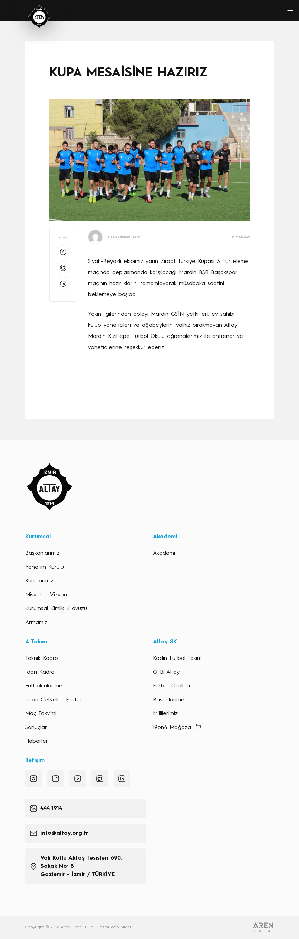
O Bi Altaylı (167, 672)
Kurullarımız (39, 581)
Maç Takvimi (40, 714)
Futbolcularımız (44, 686)
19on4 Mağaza (172, 727)
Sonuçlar (36, 727)
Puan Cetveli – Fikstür (53, 700)
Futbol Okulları (171, 686)
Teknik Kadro (41, 658)
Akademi (164, 553)
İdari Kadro (40, 672)
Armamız (36, 622)
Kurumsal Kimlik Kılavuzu (56, 608)
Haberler (36, 741)
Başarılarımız (169, 700)
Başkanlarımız (42, 553)
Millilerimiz (165, 714)
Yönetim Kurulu (44, 567)
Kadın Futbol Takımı (178, 658)
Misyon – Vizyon (46, 595)
